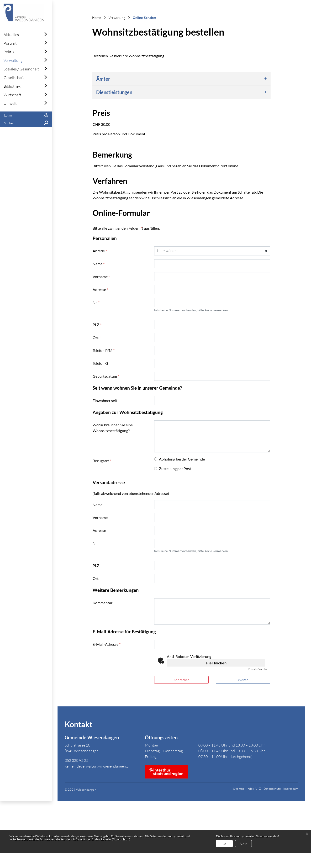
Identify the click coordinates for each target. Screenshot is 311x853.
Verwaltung (13, 60)
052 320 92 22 (76, 813)
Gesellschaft (14, 77)
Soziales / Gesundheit (21, 69)
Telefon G (100, 415)
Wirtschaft (12, 94)
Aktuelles (11, 34)
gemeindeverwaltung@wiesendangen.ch (98, 818)
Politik (9, 51)
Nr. (96, 354)
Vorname (101, 329)
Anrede (100, 303)
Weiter (243, 732)
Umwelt (10, 103)
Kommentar (102, 655)
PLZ (97, 377)
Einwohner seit (105, 452)
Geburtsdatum (106, 428)
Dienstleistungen (114, 144)
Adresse (100, 341)
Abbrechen (182, 732)
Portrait (10, 43)
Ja (224, 843)
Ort (97, 389)
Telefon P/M (104, 402)
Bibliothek (12, 86)
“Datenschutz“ (121, 839)
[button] (26, 123)
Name (99, 316)
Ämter (103, 131)
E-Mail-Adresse (107, 696)
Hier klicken (216, 715)
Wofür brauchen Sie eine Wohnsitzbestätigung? (113, 480)
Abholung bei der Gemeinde (182, 511)
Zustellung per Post (175, 521)
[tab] (181, 131)
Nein (244, 843)
